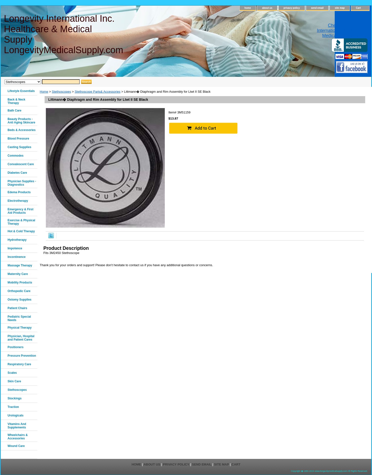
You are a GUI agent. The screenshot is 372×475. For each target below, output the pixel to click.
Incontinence (17, 257)
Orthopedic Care (19, 291)
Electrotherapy (18, 200)
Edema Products (19, 192)
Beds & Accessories (22, 130)
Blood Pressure (18, 138)
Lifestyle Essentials (21, 91)
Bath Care (14, 110)
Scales (12, 372)
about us (267, 8)
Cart (358, 8)
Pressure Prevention (22, 355)
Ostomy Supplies (19, 299)
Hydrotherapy (17, 240)
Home (44, 91)
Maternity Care (18, 274)
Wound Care (16, 446)
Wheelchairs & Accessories (18, 436)
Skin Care (14, 381)
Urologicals (15, 415)
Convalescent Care (21, 164)
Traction (13, 407)
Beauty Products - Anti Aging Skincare (21, 120)
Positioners (15, 347)
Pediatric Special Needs (19, 318)
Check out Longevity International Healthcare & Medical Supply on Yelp (342, 30)
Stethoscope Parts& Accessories (97, 91)
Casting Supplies (19, 147)
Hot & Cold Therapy (21, 231)
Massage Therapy (20, 265)
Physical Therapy (20, 327)
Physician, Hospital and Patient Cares (21, 337)
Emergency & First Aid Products (20, 211)
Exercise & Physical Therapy (21, 222)
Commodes (15, 155)
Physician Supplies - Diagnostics (22, 183)
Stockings (14, 398)
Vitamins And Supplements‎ (17, 425)
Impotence (15, 248)
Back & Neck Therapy (16, 101)
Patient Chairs (17, 308)
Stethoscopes (61, 91)
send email (317, 8)
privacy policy (292, 8)
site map (340, 8)
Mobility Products (20, 282)
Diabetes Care (17, 172)
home (248, 8)
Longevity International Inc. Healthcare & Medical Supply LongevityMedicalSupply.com (63, 34)
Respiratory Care (19, 364)
